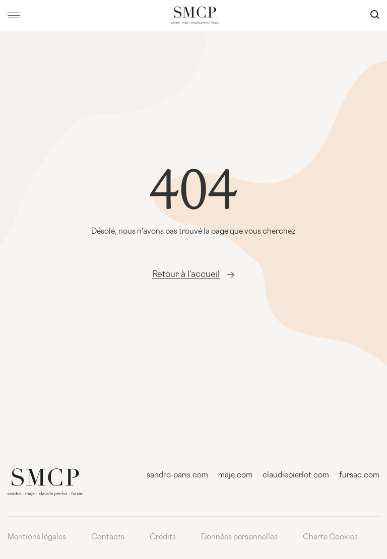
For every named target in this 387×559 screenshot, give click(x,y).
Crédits (163, 537)
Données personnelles (239, 537)
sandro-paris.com (177, 475)
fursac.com (359, 475)
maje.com (235, 475)
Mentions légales (37, 537)
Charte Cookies (330, 537)
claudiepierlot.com (296, 475)
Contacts (107, 537)
